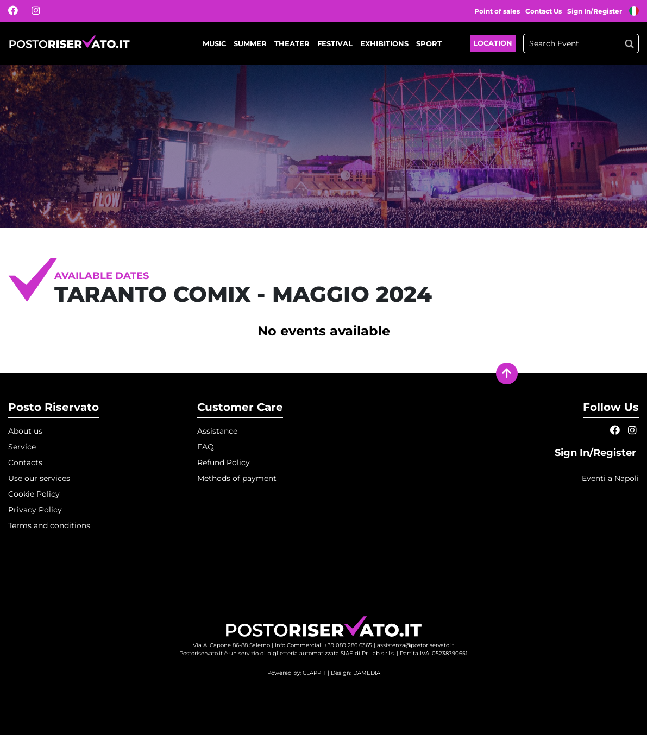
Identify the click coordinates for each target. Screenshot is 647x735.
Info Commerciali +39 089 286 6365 (323, 645)
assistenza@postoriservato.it (415, 645)
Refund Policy (223, 462)
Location (492, 43)
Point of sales (497, 11)
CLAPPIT (314, 672)
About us (25, 431)
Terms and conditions (49, 525)
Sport (429, 43)
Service (22, 447)
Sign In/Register (595, 11)
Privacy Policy (35, 510)
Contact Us (543, 11)
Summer (250, 43)
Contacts (25, 462)
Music (214, 43)
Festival (335, 43)
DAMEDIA (366, 672)
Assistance (217, 431)
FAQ (205, 447)
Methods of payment (237, 478)
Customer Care (240, 407)
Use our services (39, 478)
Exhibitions (384, 43)
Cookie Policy (34, 494)
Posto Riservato (53, 407)
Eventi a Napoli (610, 478)
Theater (292, 43)
